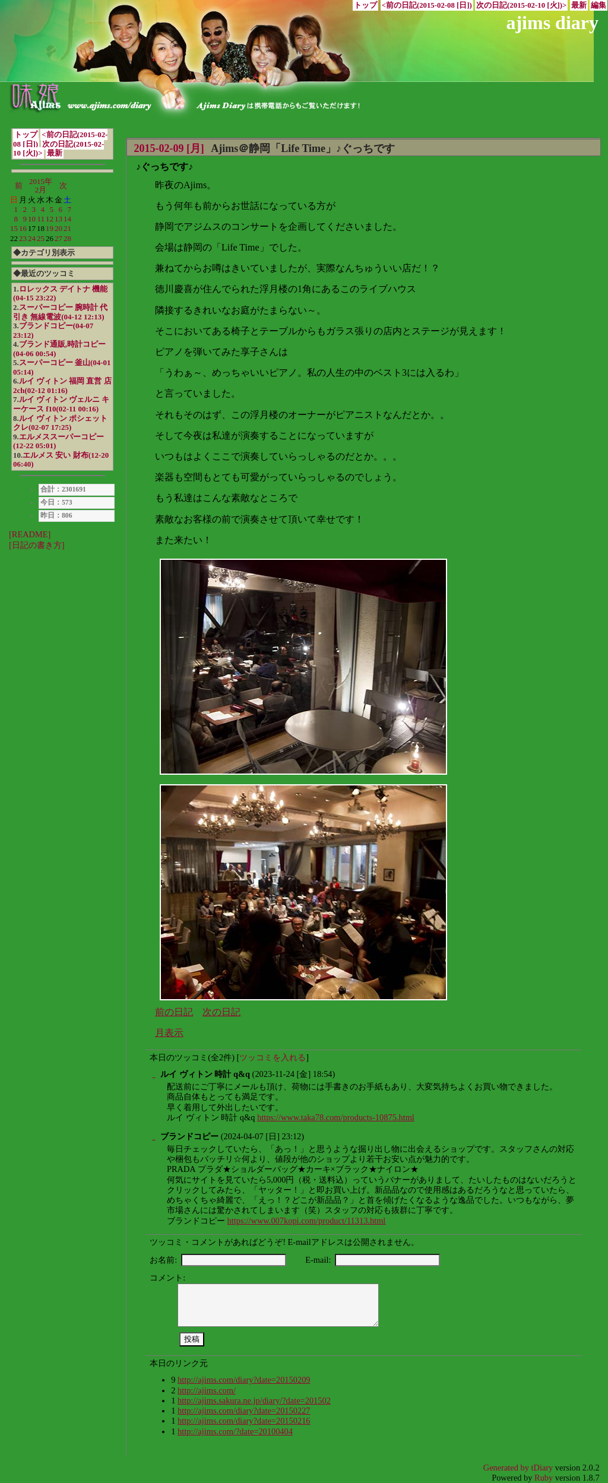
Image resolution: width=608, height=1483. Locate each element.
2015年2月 (40, 185)
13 (58, 218)
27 (58, 238)
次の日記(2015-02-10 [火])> (521, 5)
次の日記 (221, 1012)
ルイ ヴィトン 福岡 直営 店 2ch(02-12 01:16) (62, 385)
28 (67, 238)
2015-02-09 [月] (169, 148)
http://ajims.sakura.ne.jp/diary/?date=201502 (254, 1400)
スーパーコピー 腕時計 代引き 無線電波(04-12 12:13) (60, 312)
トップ (365, 5)
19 (49, 228)
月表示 (169, 1033)
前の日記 (174, 1012)
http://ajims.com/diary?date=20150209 (244, 1379)
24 (32, 238)
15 (14, 228)
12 (49, 218)
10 (32, 218)
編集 (598, 5)
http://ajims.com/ (207, 1390)
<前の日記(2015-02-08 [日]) (427, 5)
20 (58, 228)
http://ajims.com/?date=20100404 (235, 1431)
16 (23, 228)
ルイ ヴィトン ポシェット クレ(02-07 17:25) (60, 423)
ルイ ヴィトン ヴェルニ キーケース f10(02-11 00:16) (61, 404)
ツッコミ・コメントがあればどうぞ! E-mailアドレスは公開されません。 (284, 1242)
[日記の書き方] (37, 545)
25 (41, 238)
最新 (579, 5)
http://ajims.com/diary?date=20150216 (244, 1420)
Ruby (543, 1477)
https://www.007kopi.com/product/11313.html (306, 1220)
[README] (29, 534)
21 (67, 228)
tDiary (542, 1467)
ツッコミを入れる (272, 1057)
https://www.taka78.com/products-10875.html (335, 1117)
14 (67, 218)
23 (23, 238)
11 (41, 218)
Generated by (507, 1467)
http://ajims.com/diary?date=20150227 (244, 1410)
